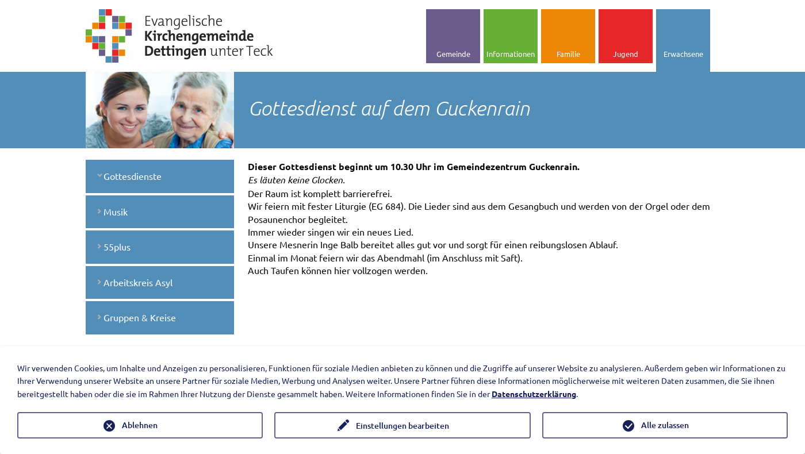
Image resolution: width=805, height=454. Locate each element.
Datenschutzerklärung (534, 393)
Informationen (510, 54)
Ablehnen (140, 425)
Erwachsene (683, 54)
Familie (568, 54)
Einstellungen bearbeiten (402, 425)
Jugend (625, 54)
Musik (115, 211)
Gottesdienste (132, 176)
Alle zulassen (665, 425)
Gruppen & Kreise (139, 317)
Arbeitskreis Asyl (137, 282)
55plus (117, 246)
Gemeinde (453, 54)
